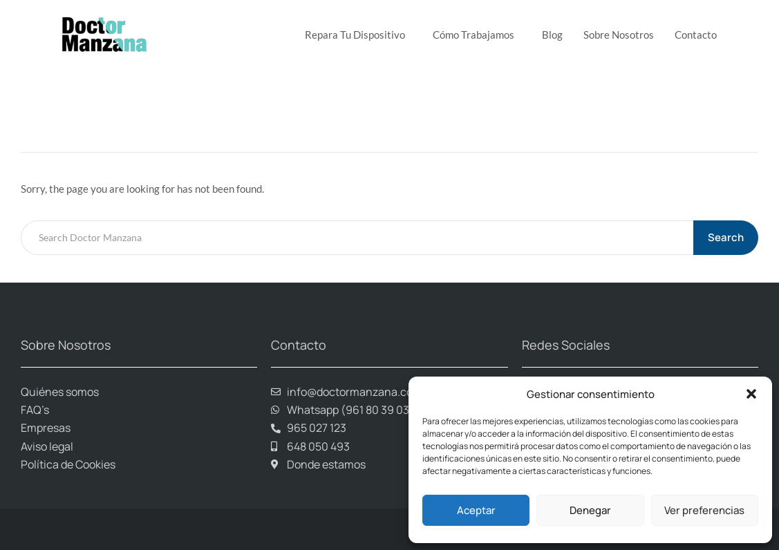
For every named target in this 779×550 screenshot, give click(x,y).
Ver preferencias (704, 510)
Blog (552, 34)
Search (726, 237)
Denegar (590, 510)
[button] (751, 394)
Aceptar (476, 510)
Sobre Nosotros (618, 34)
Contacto (696, 34)
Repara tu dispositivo (358, 34)
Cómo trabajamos (477, 34)
